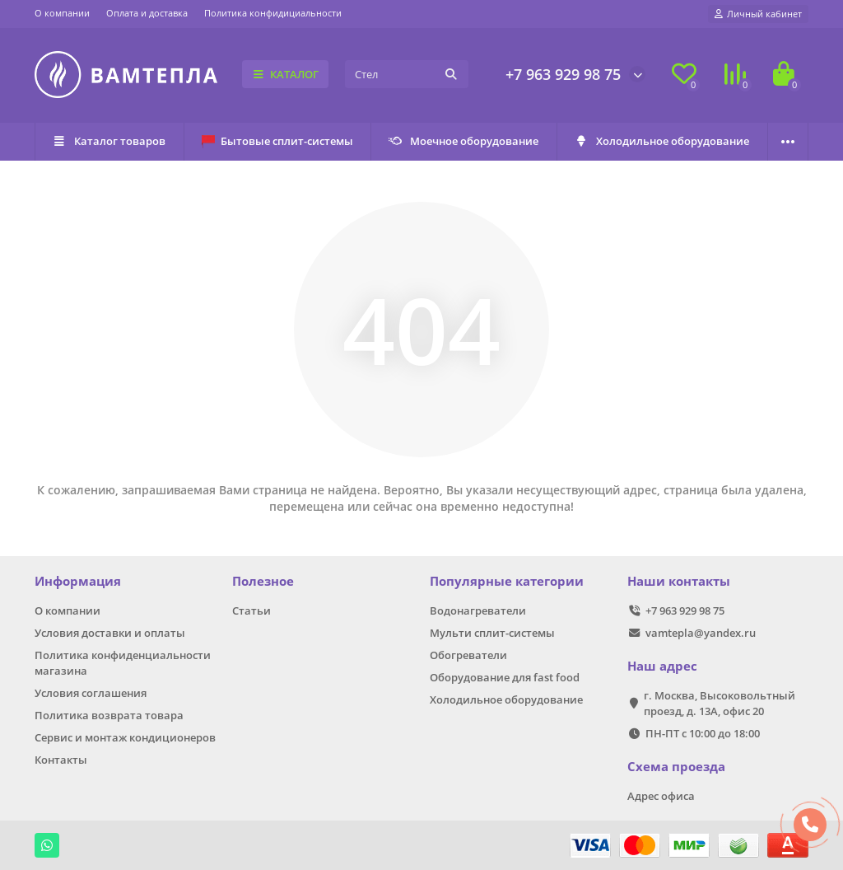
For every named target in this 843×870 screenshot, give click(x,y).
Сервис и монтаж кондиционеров (125, 737)
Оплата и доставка (147, 13)
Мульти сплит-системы (492, 632)
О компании (62, 13)
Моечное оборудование (464, 140)
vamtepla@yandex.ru (700, 632)
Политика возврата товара (109, 715)
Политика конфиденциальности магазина (123, 663)
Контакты (61, 759)
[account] (758, 14)
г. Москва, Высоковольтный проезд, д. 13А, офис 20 (719, 703)
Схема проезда (676, 766)
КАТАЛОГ (285, 74)
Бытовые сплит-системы (277, 140)
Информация (78, 581)
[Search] (406, 74)
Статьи (251, 610)
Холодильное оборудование (662, 140)
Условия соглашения (91, 692)
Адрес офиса (661, 795)
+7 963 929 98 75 (563, 74)
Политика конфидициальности (273, 13)
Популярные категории (507, 581)
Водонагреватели (478, 610)
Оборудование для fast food (505, 677)
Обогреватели (468, 655)
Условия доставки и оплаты (110, 632)
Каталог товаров (109, 140)
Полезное (263, 581)
